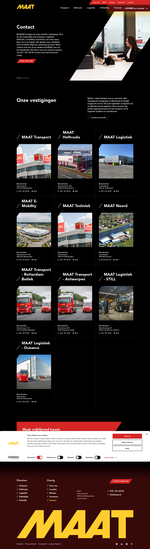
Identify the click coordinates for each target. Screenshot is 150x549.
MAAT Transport (36, 137)
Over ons (96, 2)
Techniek (118, 8)
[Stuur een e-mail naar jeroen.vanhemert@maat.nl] (108, 449)
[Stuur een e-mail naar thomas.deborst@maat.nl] (116, 260)
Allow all (127, 523)
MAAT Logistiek (118, 137)
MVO (104, 2)
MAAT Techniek (76, 206)
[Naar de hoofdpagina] (25, 7)
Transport (65, 8)
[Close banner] (147, 521)
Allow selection (127, 530)
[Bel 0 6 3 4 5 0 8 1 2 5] (105, 260)
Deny (127, 536)
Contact (129, 8)
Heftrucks (79, 8)
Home (19, 78)
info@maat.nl (115, 495)
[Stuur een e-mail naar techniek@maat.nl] (75, 260)
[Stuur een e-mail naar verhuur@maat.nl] (75, 191)
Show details (109, 545)
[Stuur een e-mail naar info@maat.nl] (34, 191)
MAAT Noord (116, 206)
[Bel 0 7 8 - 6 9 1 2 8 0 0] (23, 191)
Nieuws (111, 2)
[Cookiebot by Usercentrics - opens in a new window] (13, 544)
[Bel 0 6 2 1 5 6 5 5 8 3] (108, 446)
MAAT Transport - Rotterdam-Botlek (36, 274)
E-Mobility (105, 8)
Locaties (130, 2)
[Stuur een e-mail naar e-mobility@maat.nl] (34, 260)
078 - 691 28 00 (117, 491)
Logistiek (92, 8)
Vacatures (121, 2)
